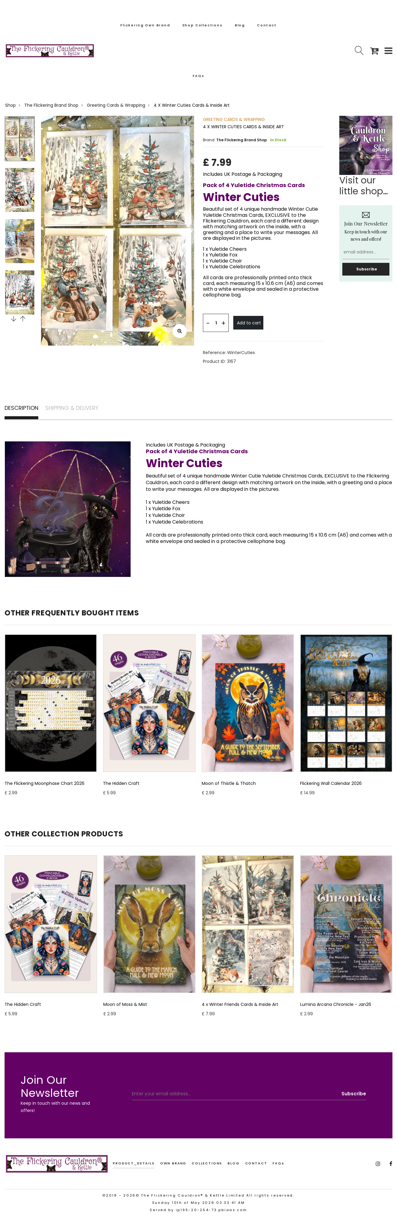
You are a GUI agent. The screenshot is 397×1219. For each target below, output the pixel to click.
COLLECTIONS (207, 1165)
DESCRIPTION (24, 409)
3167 (231, 361)
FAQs (198, 75)
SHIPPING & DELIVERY (84, 409)
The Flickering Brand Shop (51, 105)
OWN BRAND (173, 1165)
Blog (240, 25)
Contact (267, 25)
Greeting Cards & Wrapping (116, 105)
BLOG (233, 1165)
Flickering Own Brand (145, 25)
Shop (10, 105)
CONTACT (256, 1165)
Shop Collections (202, 25)
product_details (133, 1165)
